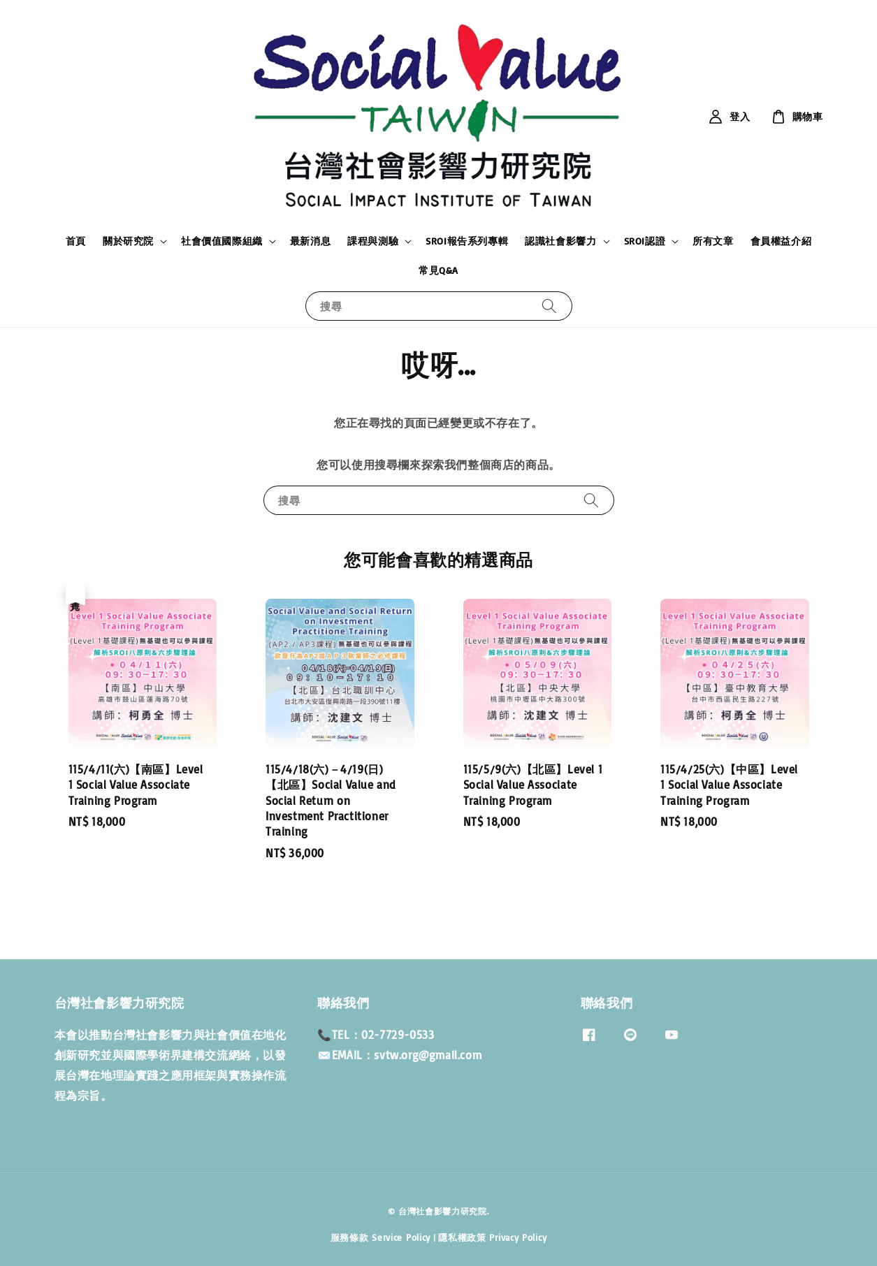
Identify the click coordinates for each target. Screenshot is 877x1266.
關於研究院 (128, 241)
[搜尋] (549, 305)
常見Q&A (438, 270)
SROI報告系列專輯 (467, 241)
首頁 (76, 241)
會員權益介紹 (781, 241)
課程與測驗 (372, 241)
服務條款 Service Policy (380, 1237)
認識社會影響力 (560, 241)
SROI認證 (645, 241)
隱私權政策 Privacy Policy (492, 1237)
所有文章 (713, 241)
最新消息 (310, 241)
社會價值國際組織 (222, 241)
